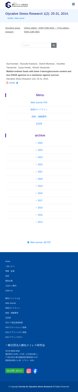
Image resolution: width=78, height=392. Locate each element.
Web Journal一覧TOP (39, 242)
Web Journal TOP (39, 102)
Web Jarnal (19, 18)
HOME (10, 18)
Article (12, 83)
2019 (40, 186)
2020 (40, 179)
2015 (40, 215)
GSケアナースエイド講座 (15, 327)
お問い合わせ (14, 371)
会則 (7, 276)
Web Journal (10, 303)
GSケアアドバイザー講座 (15, 332)
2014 (40, 222)
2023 (40, 157)
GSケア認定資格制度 (14, 322)
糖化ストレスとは (12, 298)
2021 (40, 172)
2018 (40, 193)
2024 (40, 150)
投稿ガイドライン (39, 109)
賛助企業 (9, 281)
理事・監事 (10, 271)
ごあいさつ (10, 266)
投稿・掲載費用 (39, 116)
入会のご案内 (10, 286)
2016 (40, 208)
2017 (40, 200)
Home (7, 261)
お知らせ (9, 290)
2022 (40, 164)
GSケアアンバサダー (14, 337)
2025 (40, 143)
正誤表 (39, 124)
